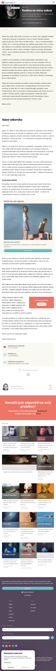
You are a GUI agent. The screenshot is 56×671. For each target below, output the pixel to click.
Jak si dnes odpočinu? (44, 524)
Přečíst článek (28, 250)
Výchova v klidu (25, 495)
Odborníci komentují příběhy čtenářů (15, 466)
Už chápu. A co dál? (9, 554)
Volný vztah (24, 438)
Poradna (11, 614)
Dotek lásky (7, 524)
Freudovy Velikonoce (9, 495)
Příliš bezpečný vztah (45, 466)
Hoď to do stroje (26, 554)
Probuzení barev (43, 554)
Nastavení (11, 667)
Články (10, 604)
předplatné (42, 411)
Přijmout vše (25, 667)
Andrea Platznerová (17, 386)
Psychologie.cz (8, 2)
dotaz (38, 413)
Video (10, 611)
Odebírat (52, 637)
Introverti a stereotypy (41, 438)
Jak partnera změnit (12, 242)
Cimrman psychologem (42, 496)
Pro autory (33, 607)
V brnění (5, 438)
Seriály (11, 617)
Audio (10, 607)
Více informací (7, 662)
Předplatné (41, 304)
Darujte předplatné (28, 592)
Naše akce (12, 620)
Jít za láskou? (25, 524)
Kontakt (33, 611)
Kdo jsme (33, 604)
